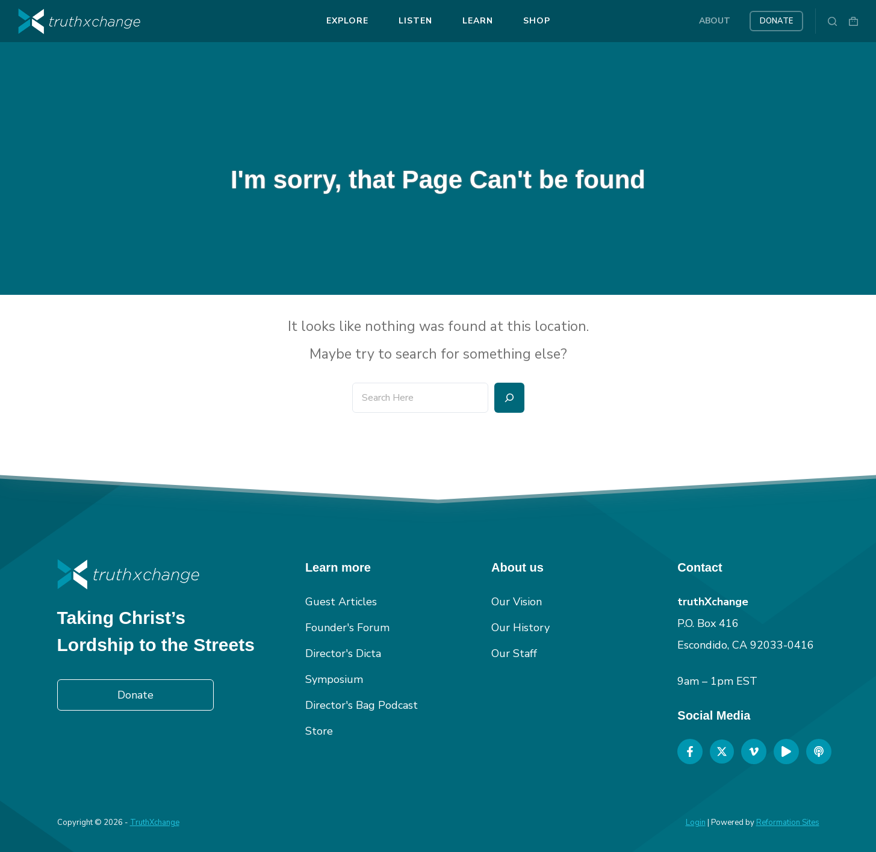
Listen (415, 20)
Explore (347, 20)
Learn (477, 20)
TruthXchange (154, 822)
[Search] (832, 21)
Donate (776, 21)
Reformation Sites (787, 822)
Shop (536, 20)
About (714, 20)
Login (696, 822)
